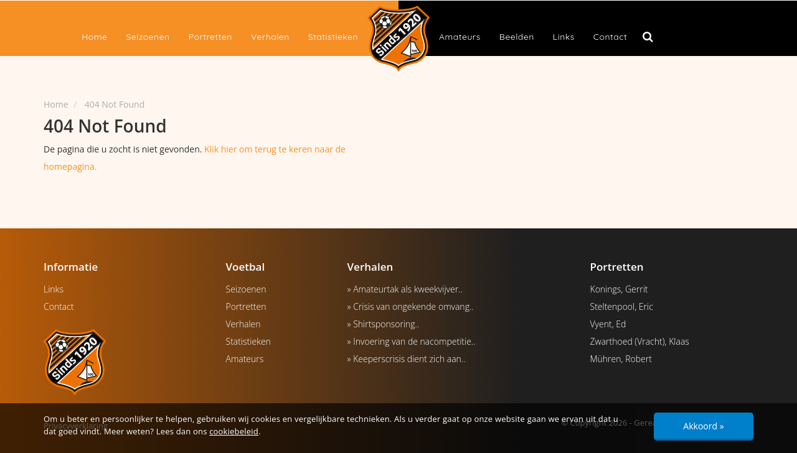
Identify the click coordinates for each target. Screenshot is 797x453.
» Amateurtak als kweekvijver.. (405, 289)
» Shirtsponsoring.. (383, 324)
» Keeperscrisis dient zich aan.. (406, 359)
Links (564, 36)
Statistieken (333, 36)
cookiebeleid (233, 431)
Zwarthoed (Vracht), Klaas (639, 341)
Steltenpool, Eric (621, 306)
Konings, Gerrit (619, 289)
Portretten (210, 36)
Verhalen (270, 36)
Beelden (516, 36)
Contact (610, 36)
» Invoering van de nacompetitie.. (411, 341)
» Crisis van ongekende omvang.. (410, 306)
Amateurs (460, 36)
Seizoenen (147, 36)
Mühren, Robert (621, 359)
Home (94, 36)
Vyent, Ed (608, 324)
